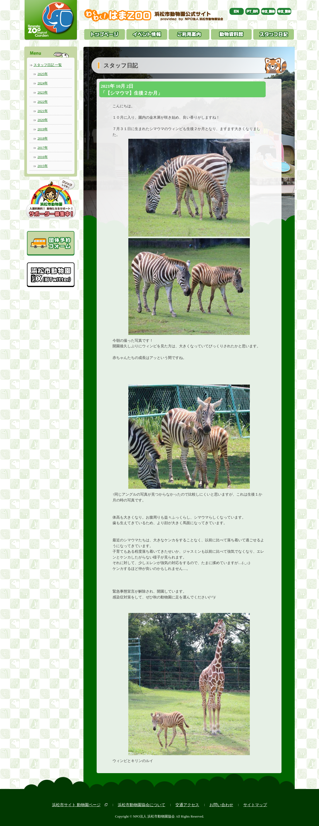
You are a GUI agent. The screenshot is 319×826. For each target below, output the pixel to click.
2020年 (42, 120)
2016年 (42, 157)
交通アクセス (187, 804)
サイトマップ (255, 804)
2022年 (42, 102)
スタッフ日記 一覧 (48, 65)
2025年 (42, 74)
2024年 (42, 83)
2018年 (42, 138)
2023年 (42, 92)
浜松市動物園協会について (141, 804)
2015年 (42, 166)
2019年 (42, 129)
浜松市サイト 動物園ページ (76, 804)
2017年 (42, 148)
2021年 (42, 111)
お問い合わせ (221, 804)
